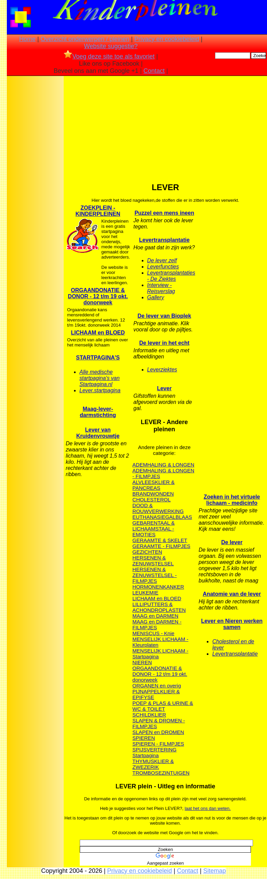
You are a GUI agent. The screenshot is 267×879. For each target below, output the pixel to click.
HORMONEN (147, 587)
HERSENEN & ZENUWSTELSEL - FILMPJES (154, 575)
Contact (154, 70)
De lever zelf (162, 260)
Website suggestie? (111, 46)
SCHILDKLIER (149, 715)
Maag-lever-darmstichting (98, 412)
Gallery (155, 297)
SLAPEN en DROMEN (158, 732)
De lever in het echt (164, 343)
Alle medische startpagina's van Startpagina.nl (99, 378)
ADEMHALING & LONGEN (163, 465)
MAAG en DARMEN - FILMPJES (156, 624)
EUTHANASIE (148, 517)
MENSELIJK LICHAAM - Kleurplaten (160, 642)
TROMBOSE (147, 773)
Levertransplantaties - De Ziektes (171, 276)
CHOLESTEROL (151, 499)
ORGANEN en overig (156, 685)
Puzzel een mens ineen (164, 213)
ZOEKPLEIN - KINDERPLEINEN (98, 211)
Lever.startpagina (99, 390)
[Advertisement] (35, 185)
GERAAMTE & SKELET (159, 540)
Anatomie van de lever (232, 594)
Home (27, 39)
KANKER (173, 587)
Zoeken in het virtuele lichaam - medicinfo (232, 500)
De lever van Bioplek (164, 316)
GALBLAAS (178, 517)
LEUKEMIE (145, 592)
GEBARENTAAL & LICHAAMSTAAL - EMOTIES (153, 528)
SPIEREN (143, 738)
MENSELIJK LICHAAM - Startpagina (160, 653)
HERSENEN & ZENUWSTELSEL (153, 560)
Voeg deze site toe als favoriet (109, 56)
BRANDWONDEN (153, 494)
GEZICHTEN (147, 552)
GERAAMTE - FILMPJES (161, 546)
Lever (164, 388)
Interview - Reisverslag (161, 288)
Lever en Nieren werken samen (232, 624)
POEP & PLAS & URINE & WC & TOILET (162, 706)
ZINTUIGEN (176, 773)
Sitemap (214, 870)
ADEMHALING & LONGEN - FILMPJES (163, 473)
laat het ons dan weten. (207, 808)
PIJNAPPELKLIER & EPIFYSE (156, 694)
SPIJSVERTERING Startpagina (154, 752)
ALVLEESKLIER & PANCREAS (153, 485)
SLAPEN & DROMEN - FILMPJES (158, 723)
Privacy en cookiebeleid (167, 39)
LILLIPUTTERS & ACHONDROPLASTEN (159, 607)
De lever (231, 542)
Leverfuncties (163, 267)
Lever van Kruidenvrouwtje (97, 433)
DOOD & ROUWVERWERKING (158, 508)
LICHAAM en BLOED (98, 333)
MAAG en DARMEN (155, 616)
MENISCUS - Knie (153, 633)
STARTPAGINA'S (98, 357)
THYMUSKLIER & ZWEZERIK (153, 764)
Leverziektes (162, 369)
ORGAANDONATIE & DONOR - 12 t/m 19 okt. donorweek (98, 296)
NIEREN (142, 662)
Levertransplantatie (164, 240)
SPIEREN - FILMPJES (158, 744)
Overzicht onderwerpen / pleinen (85, 39)
